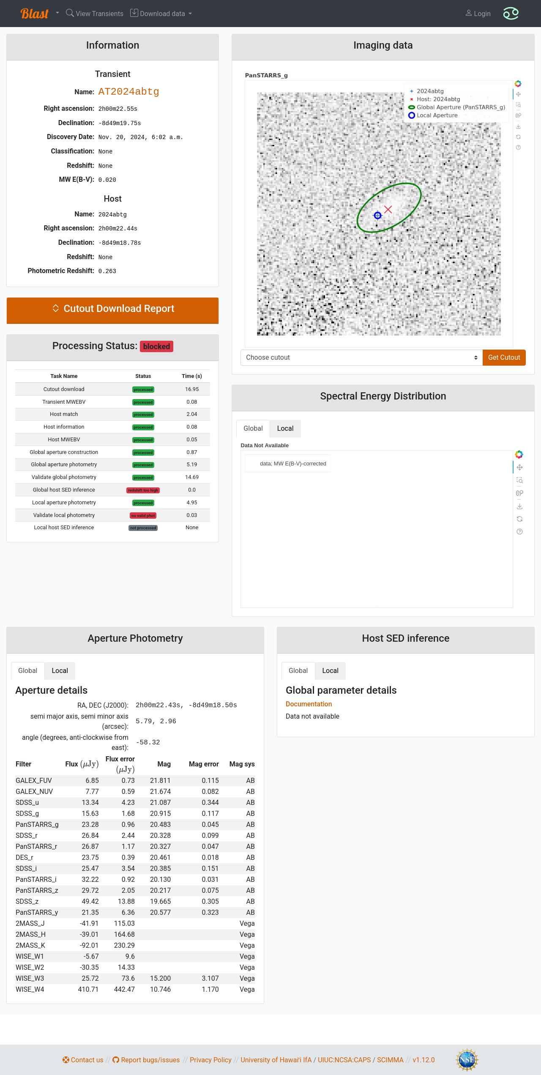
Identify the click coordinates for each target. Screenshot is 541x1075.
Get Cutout (504, 357)
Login (477, 13)
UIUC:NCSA (335, 1060)
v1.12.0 (424, 1060)
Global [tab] (253, 428)
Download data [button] (158, 13)
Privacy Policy (211, 1060)
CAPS (362, 1060)
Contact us (83, 1060)
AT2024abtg (128, 92)
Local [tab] (285, 428)
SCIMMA (390, 1060)
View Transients (94, 13)
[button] (38, 13)
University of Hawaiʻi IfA (275, 1060)
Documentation (309, 704)
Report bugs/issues (146, 1060)
